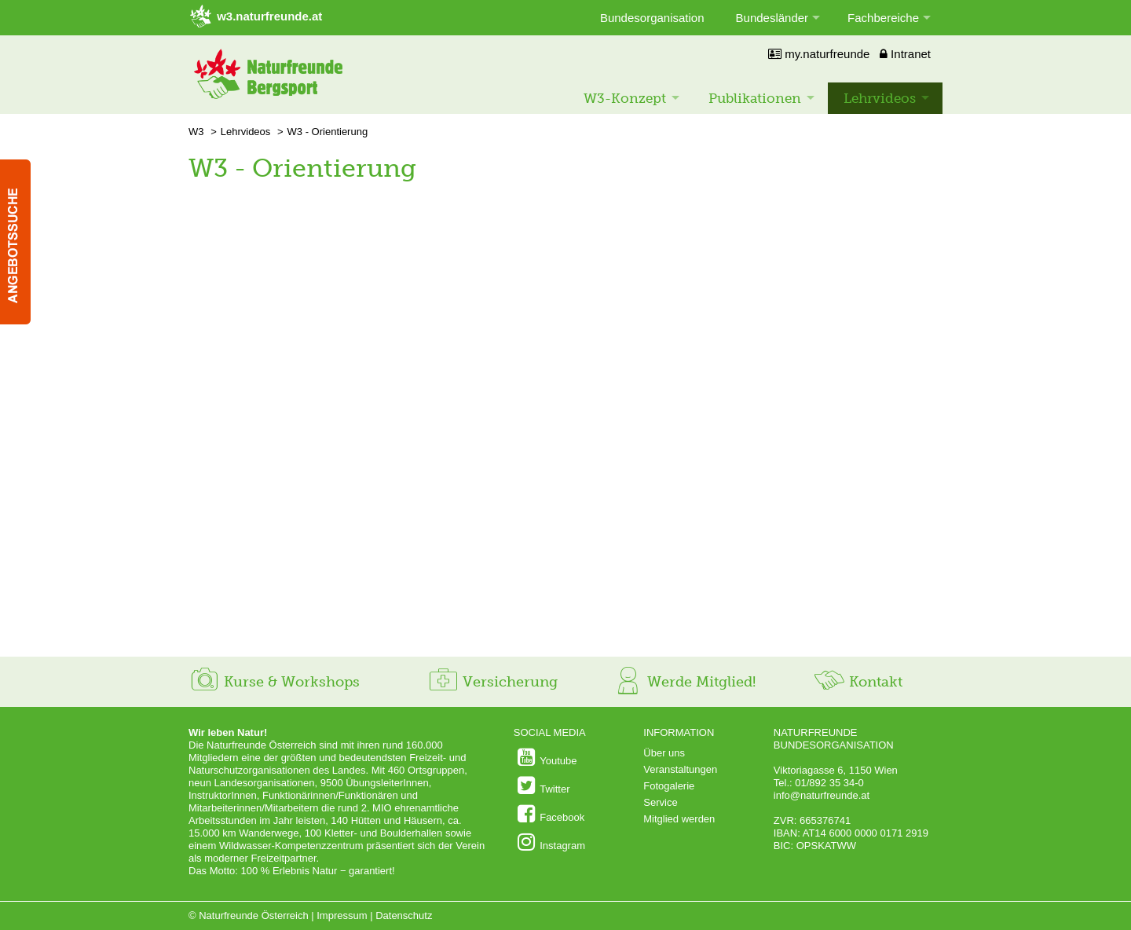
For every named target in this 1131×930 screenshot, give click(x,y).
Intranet (905, 53)
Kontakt (858, 681)
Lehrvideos (880, 98)
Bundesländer (772, 17)
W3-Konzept (625, 98)
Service (660, 802)
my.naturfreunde (818, 53)
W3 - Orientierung (327, 131)
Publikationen (754, 98)
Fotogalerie (668, 786)
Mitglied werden (679, 819)
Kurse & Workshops (274, 681)
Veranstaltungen (680, 769)
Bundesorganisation (652, 17)
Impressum (342, 915)
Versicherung (492, 681)
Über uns (664, 753)
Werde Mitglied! (684, 681)
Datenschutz (403, 915)
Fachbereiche (883, 17)
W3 (196, 131)
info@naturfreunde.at (821, 795)
